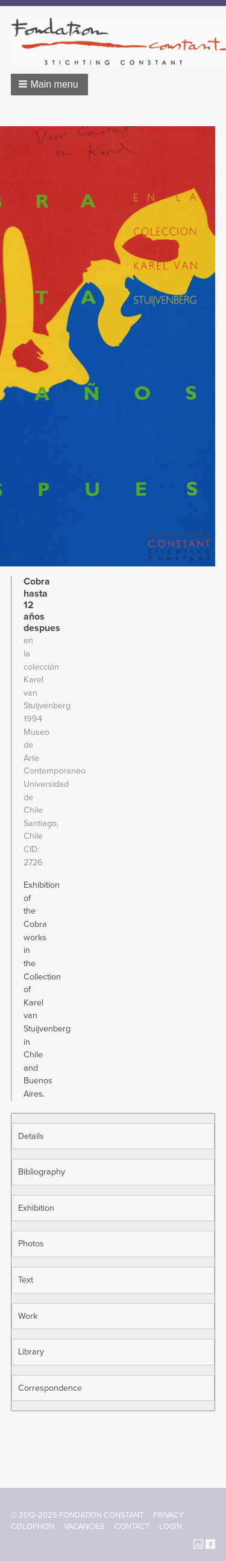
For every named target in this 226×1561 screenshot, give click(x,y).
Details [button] (31, 1136)
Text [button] (25, 1280)
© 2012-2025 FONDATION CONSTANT (77, 1515)
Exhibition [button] (36, 1208)
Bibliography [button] (41, 1172)
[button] (49, 84)
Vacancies (84, 1526)
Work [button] (27, 1316)
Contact (132, 1526)
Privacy (168, 1515)
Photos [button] (31, 1244)
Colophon (32, 1526)
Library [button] (31, 1352)
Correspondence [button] (50, 1388)
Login (170, 1526)
